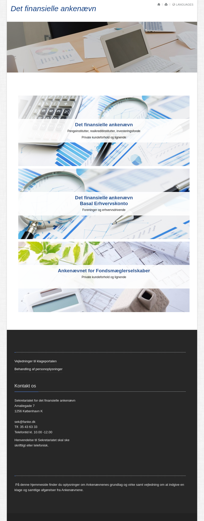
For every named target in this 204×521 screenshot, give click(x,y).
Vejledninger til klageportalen (35, 361)
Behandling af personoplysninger (38, 369)
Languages (184, 4)
